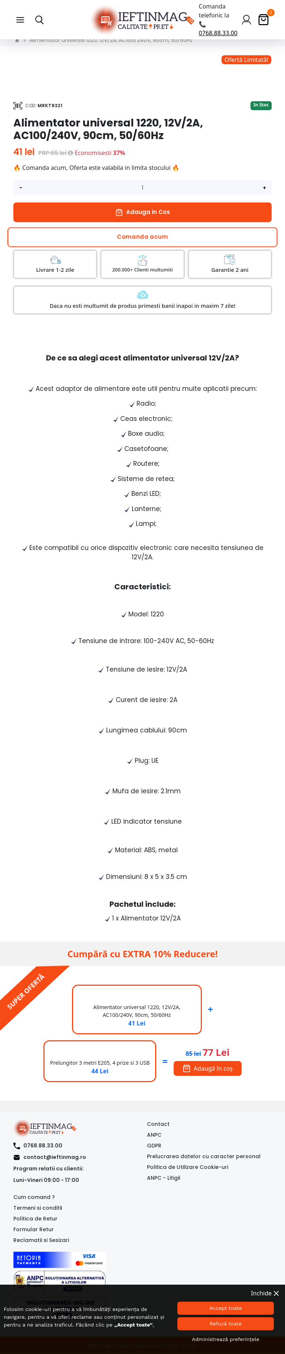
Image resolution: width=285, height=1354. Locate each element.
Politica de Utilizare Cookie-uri (187, 1167)
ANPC (154, 1135)
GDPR (154, 1145)
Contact (158, 1124)
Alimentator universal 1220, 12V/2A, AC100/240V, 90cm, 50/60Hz (111, 40)
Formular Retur (33, 1229)
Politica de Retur (35, 1218)
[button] (20, 19)
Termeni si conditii (37, 1208)
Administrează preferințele (225, 1339)
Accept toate (225, 1308)
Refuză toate (226, 1324)
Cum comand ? (34, 1197)
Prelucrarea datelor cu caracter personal (204, 1156)
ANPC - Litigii (163, 1178)
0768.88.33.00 (218, 33)
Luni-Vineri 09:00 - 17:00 (46, 1180)
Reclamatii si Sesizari (41, 1240)
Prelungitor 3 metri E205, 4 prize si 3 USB (100, 1062)
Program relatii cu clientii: (48, 1168)
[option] (142, 59)
